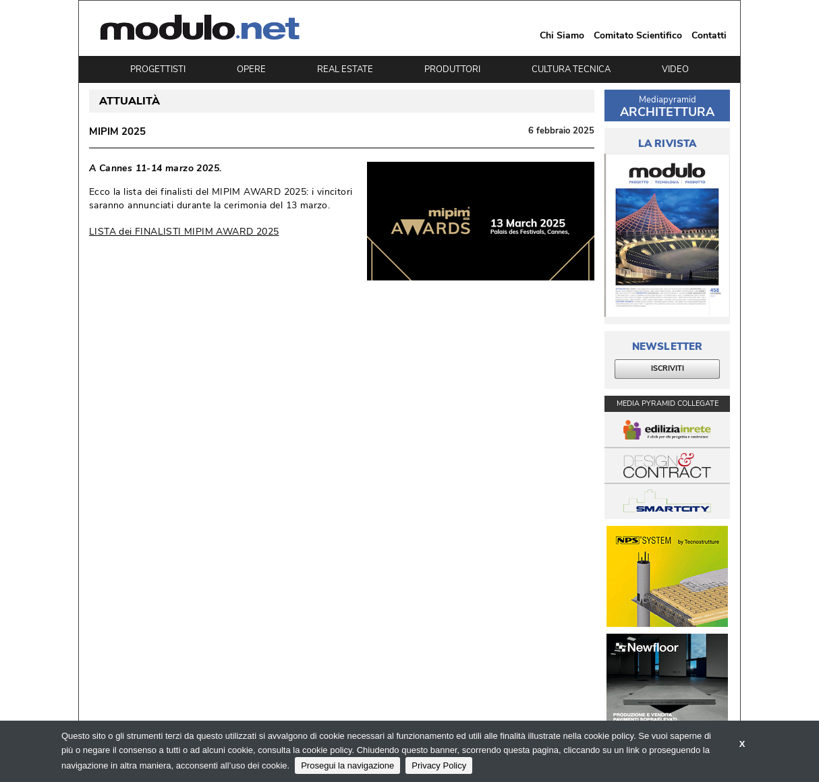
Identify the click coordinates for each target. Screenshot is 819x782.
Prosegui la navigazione (347, 765)
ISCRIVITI (667, 368)
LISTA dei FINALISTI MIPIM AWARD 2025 (184, 231)
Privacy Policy (439, 765)
